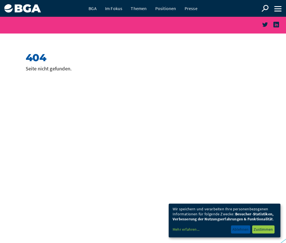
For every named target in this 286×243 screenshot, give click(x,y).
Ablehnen (240, 229)
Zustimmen (263, 229)
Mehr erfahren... (186, 229)
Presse (191, 8)
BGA (93, 8)
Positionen (165, 8)
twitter (268, 28)
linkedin (279, 28)
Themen (139, 8)
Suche (265, 8)
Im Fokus (114, 8)
